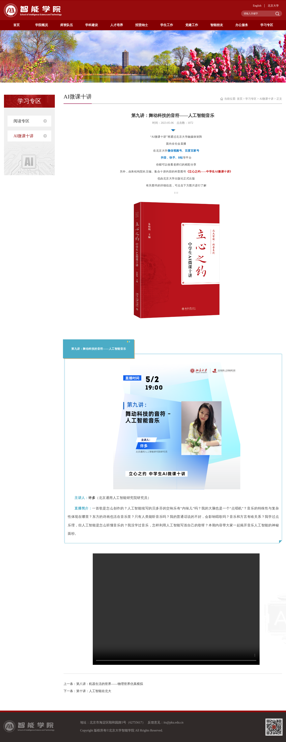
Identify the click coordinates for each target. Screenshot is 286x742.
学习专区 (266, 25)
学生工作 (166, 25)
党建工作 (191, 25)
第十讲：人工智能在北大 (93, 691)
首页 (16, 25)
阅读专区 (21, 121)
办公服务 (241, 25)
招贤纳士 (141, 25)
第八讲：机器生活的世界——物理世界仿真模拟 (109, 684)
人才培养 (116, 25)
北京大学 (273, 5)
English (257, 5)
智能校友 (216, 25)
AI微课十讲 (24, 136)
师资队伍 (66, 25)
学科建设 (91, 25)
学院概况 (41, 25)
